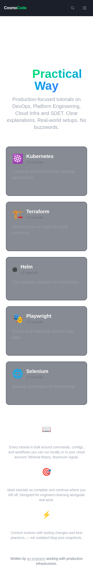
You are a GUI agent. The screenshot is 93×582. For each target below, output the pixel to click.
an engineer (36, 559)
